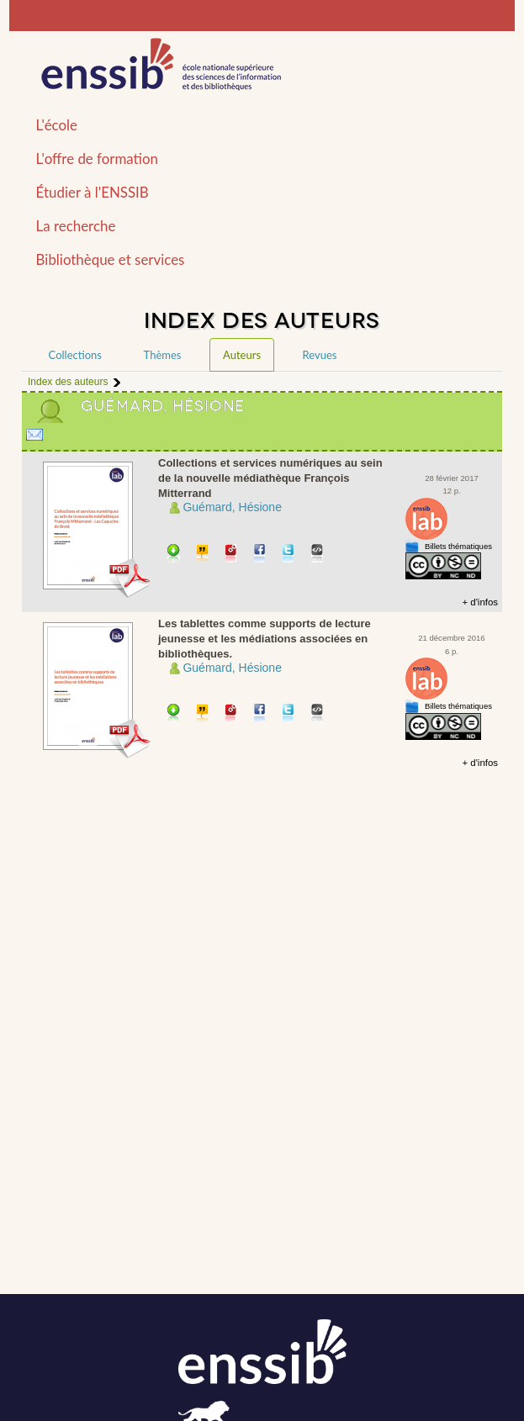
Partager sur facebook (260, 554)
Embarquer (317, 554)
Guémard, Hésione (232, 507)
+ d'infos (480, 602)
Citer (203, 554)
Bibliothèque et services (110, 259)
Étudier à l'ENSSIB (92, 192)
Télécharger (173, 554)
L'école (56, 125)
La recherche (76, 226)
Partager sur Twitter (289, 554)
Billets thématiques (458, 546)
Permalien (231, 554)
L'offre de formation (97, 158)
